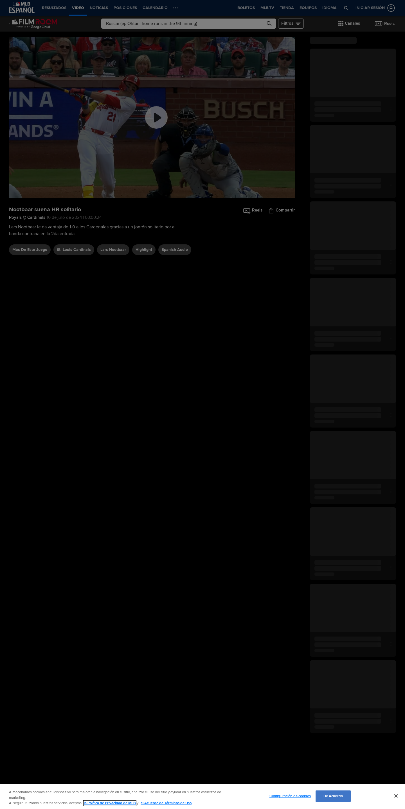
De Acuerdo (333, 796)
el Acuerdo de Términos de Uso (166, 803)
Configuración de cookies (290, 796)
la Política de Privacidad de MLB (110, 803)
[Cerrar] (396, 796)
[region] (202, 796)
